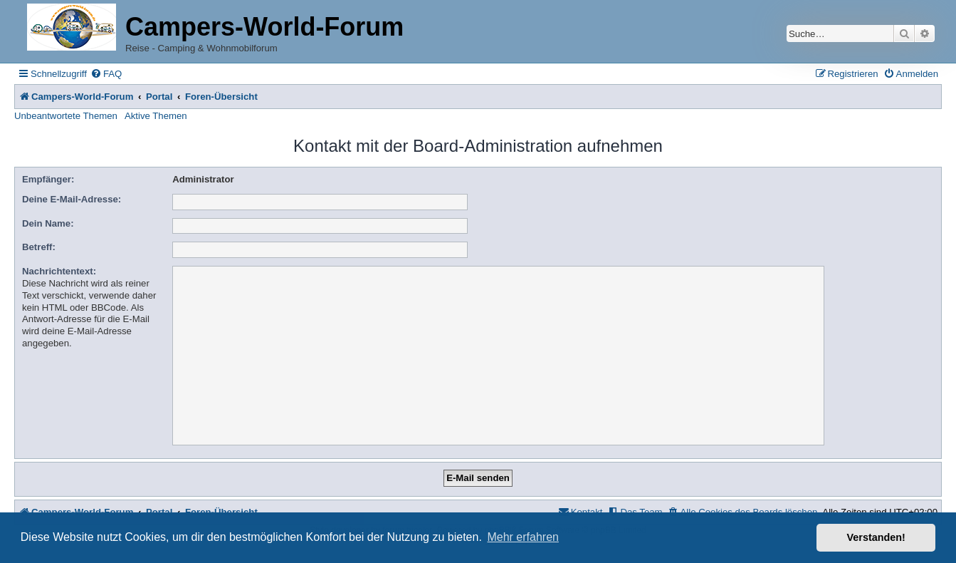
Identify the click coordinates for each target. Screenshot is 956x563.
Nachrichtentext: (59, 271)
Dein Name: (48, 223)
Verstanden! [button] (876, 537)
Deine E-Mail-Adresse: (71, 199)
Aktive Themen (156, 115)
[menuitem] (106, 73)
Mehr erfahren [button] (523, 537)
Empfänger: (48, 179)
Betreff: (39, 247)
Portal (159, 96)
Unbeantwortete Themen (65, 115)
